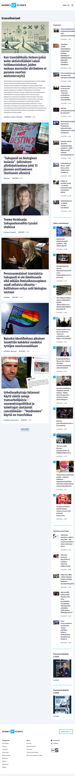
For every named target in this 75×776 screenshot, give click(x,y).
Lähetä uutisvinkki (32, 752)
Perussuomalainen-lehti (34, 755)
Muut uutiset (15, 420)
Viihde (4, 767)
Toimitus (29, 749)
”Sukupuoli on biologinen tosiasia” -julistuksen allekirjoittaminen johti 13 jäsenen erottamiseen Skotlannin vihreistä (21, 165)
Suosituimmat (31, 746)
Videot (4, 761)
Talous (4, 746)
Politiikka (7, 117)
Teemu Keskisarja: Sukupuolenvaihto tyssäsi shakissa (21, 223)
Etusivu (29, 743)
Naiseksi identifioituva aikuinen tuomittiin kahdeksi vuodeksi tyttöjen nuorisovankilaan (24, 342)
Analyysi (13, 117)
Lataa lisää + (25, 429)
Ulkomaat (19, 117)
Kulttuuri (6, 232)
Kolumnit (13, 232)
